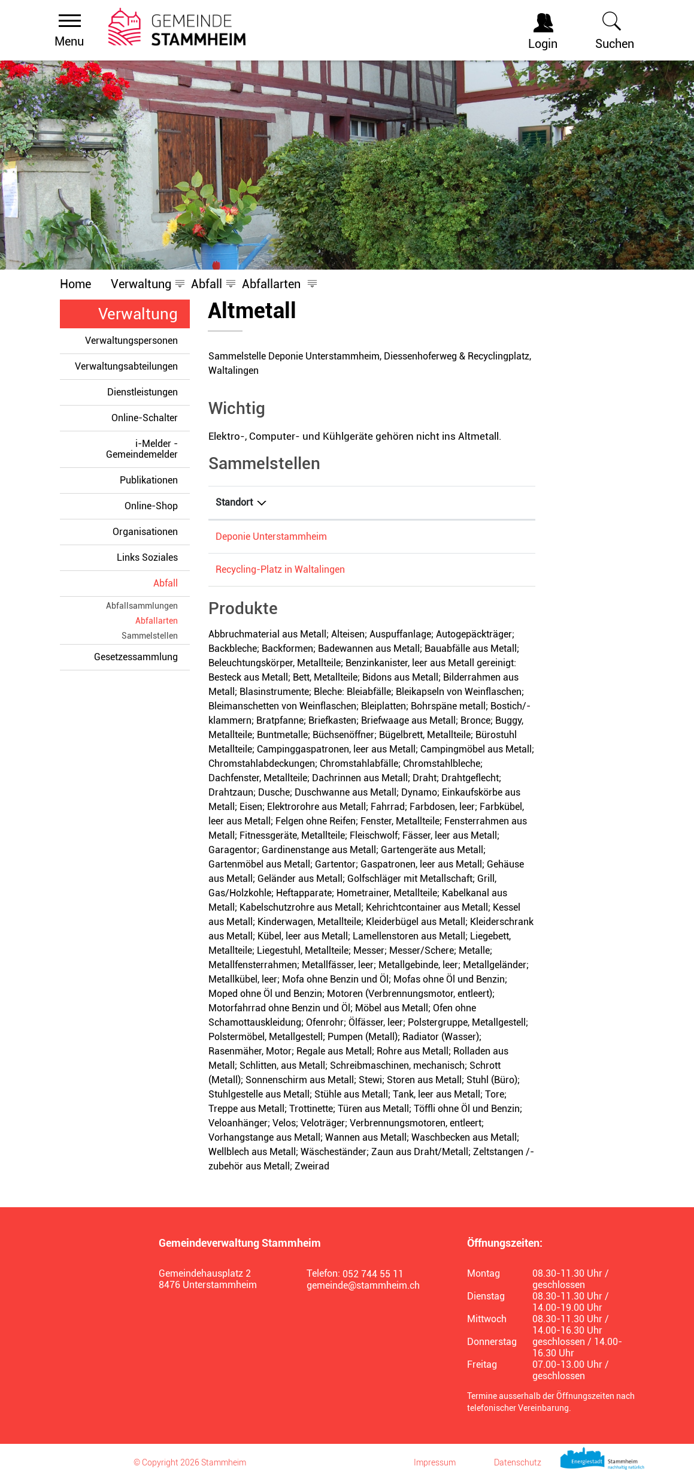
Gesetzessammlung (136, 657)
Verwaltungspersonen (131, 340)
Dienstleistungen (142, 392)
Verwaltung (138, 314)
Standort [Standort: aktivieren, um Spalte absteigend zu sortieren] (234, 502)
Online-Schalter (144, 418)
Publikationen (149, 480)
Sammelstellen (150, 635)
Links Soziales (147, 557)
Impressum (435, 1462)
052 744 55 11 (373, 1274)
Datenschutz (517, 1462)
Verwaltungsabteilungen (126, 366)
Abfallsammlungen (142, 605)
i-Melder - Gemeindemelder (142, 449)
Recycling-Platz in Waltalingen (280, 569)
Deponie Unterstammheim (271, 536)
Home (75, 284)
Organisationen (145, 531)
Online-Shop (151, 506)
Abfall (165, 583)
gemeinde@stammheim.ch (363, 1285)
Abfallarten (156, 620)
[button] (141, 284)
